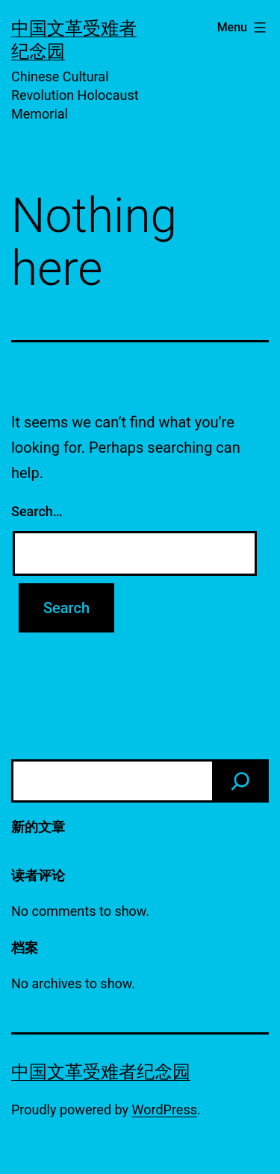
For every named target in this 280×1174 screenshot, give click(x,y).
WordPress (164, 1109)
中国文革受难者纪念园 (100, 1071)
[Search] (240, 781)
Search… (37, 511)
